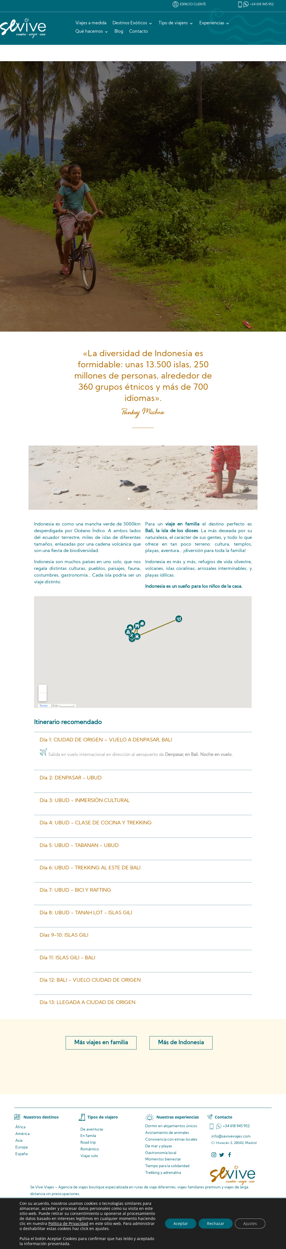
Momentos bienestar (163, 1159)
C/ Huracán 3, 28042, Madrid (234, 1143)
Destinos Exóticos (130, 23)
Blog (119, 32)
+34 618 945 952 (262, 4)
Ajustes (250, 1223)
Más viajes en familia (101, 1043)
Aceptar (180, 1223)
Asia (18, 1141)
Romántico (89, 1149)
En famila (88, 1136)
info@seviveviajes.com (231, 1136)
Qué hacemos (89, 32)
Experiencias (211, 23)
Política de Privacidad (68, 1223)
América (22, 1134)
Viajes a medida (90, 23)
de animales (167, 1133)
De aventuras (91, 1129)
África (20, 1127)
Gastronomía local (160, 1153)
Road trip (88, 1143)
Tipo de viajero (173, 23)
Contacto (138, 32)
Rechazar (215, 1223)
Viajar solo (89, 1156)
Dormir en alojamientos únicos (171, 1126)
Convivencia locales (171, 1139)
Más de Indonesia (181, 1043)
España (21, 1154)
